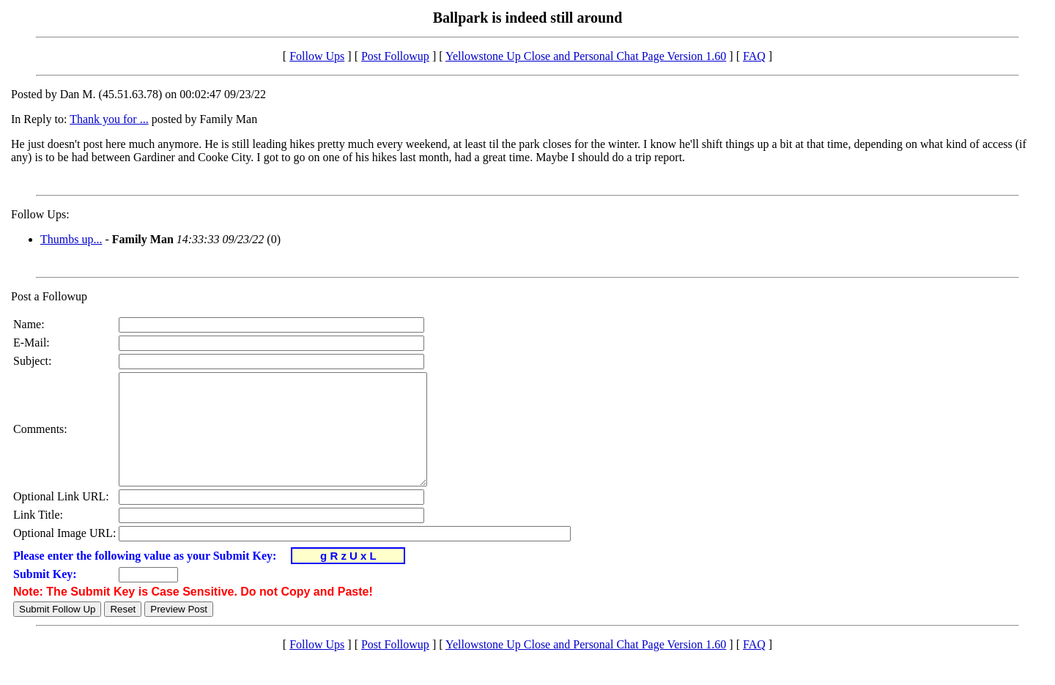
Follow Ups (316, 56)
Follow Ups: (40, 214)
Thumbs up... (71, 239)
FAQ (754, 56)
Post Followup (395, 56)
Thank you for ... (109, 119)
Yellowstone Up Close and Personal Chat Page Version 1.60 (585, 56)
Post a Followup (49, 296)
